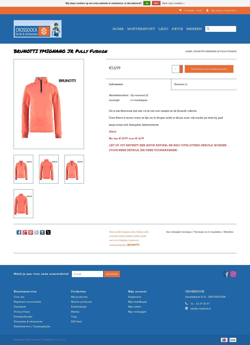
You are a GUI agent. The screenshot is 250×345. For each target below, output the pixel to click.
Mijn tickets (134, 306)
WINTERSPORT (141, 29)
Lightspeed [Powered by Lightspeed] (59, 339)
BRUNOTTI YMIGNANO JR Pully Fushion (215, 51)
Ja (147, 3)
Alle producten (79, 297)
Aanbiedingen (79, 306)
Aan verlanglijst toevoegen (179, 232)
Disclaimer (20, 306)
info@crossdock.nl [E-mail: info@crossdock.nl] (201, 308)
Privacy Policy (22, 311)
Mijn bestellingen (137, 301)
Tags (74, 316)
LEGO (163, 29)
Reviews (180, 84)
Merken (194, 29)
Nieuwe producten (81, 301)
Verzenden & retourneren (28, 321)
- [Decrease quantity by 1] (181, 70)
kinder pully (143, 232)
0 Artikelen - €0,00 (190, 10)
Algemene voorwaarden (27, 301)
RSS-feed (76, 321)
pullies (129, 236)
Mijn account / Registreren (221, 10)
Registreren (134, 297)
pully (137, 236)
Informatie (116, 84)
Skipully (123, 240)
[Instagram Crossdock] (233, 274)
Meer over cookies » (173, 3)
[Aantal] (176, 69)
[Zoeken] (220, 29)
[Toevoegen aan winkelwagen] (209, 69)
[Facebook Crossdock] (226, 274)
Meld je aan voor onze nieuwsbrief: (41, 274)
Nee (156, 3)
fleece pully (114, 232)
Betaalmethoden (23, 316)
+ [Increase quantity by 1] (181, 67)
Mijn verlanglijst (137, 311)
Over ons (19, 297)
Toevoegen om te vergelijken (208, 232)
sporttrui (133, 240)
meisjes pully (117, 236)
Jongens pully (128, 232)
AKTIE (177, 29)
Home (118, 29)
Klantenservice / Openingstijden (32, 326)
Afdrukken (228, 232)
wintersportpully (117, 245)
